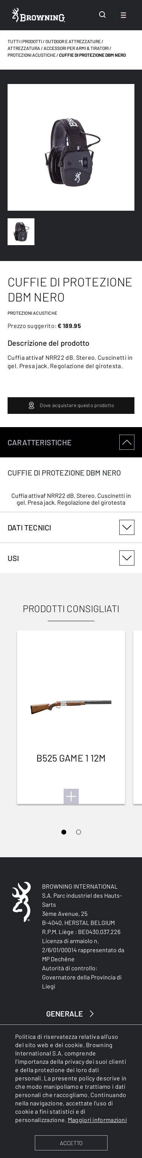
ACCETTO (71, 1142)
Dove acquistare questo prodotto (71, 405)
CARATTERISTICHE (71, 442)
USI (71, 558)
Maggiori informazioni (97, 1119)
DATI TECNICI (71, 527)
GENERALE (71, 1013)
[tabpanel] (71, 469)
